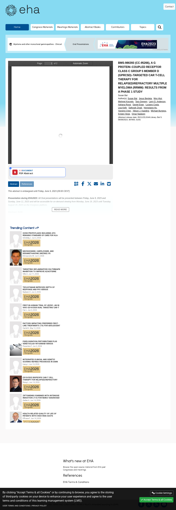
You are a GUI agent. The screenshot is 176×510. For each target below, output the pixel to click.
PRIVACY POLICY (39, 506)
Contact (169, 6)
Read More (60, 209)
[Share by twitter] (89, 184)
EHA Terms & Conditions (76, 482)
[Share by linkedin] (102, 184)
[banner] (128, 44)
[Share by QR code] (76, 184)
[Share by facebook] (82, 184)
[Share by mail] (95, 184)
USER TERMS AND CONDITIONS (16, 506)
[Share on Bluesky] (109, 184)
